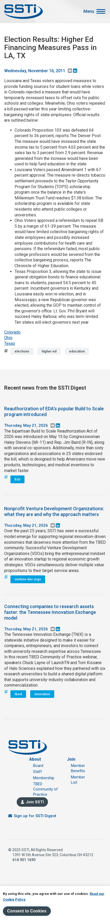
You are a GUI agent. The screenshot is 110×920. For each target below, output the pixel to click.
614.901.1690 (24, 860)
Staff (37, 771)
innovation (42, 694)
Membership (43, 778)
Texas (9, 343)
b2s (17, 479)
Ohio (8, 337)
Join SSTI (35, 802)
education (77, 351)
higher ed (49, 351)
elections (22, 351)
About (35, 759)
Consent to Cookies (26, 911)
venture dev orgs (28, 579)
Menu (88, 11)
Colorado (12, 332)
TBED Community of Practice (45, 789)
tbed (18, 694)
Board (38, 765)
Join (71, 759)
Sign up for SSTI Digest (35, 816)
